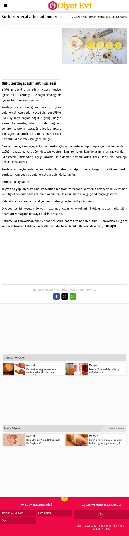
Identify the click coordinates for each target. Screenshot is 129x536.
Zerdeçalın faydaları (15, 182)
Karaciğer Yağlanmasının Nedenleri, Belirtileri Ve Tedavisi (41, 372)
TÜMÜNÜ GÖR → (116, 428)
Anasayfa (76, 17)
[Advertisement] (33, 53)
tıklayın (111, 226)
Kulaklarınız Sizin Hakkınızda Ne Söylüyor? (43, 442)
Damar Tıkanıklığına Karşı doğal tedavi (104, 371)
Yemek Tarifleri (89, 17)
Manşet (30, 365)
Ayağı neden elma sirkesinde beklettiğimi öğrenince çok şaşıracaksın (106, 443)
